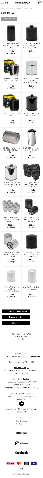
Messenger (35, 356)
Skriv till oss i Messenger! (21, 394)
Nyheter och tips (16, 317)
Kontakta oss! (21, 353)
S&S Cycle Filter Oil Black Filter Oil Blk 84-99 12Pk (32, 185)
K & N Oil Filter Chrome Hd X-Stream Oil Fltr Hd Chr (11, 185)
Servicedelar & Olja (12, 8)
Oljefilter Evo (27, 8)
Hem (2, 8)
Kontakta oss (21, 424)
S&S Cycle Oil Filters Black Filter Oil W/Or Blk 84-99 (31, 220)
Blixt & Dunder (21, 421)
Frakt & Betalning (21, 337)
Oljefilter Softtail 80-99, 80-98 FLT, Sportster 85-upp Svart (32, 254)
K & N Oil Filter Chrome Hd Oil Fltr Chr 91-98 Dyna (31, 150)
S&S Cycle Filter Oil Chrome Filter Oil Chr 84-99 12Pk (11, 220)
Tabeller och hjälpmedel (16, 311)
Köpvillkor (21, 339)
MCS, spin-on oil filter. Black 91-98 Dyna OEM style (11, 46)
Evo (20, 8)
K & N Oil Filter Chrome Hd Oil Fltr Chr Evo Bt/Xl (11, 150)
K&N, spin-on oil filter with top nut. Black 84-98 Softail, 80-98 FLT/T (31, 46)
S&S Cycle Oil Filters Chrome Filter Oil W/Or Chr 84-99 (11, 254)
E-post (23, 356)
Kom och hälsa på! (21, 368)
